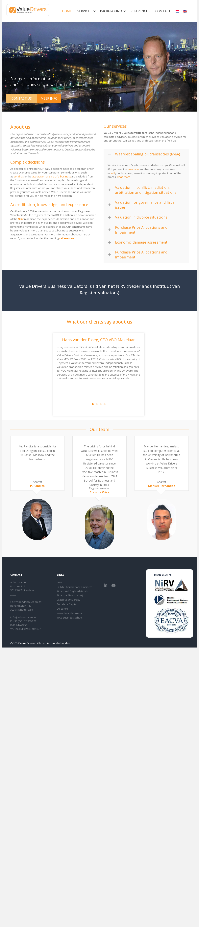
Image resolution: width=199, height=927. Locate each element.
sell (113, 173)
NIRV (21, 219)
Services (84, 11)
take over (133, 169)
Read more (123, 177)
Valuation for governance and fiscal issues (145, 205)
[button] (94, 11)
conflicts (19, 176)
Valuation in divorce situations (141, 217)
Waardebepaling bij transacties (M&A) (147, 154)
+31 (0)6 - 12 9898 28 (24, 621)
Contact (163, 11)
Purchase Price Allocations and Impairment (141, 230)
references (66, 238)
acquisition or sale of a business (51, 176)
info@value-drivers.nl (23, 617)
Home (67, 11)
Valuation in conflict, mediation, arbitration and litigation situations (145, 190)
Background (111, 11)
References (140, 11)
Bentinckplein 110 (20, 605)
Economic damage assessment (141, 242)
